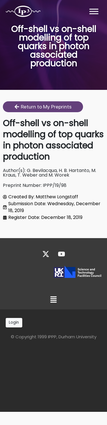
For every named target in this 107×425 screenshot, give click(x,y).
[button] (53, 300)
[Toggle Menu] (93, 11)
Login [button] (14, 322)
